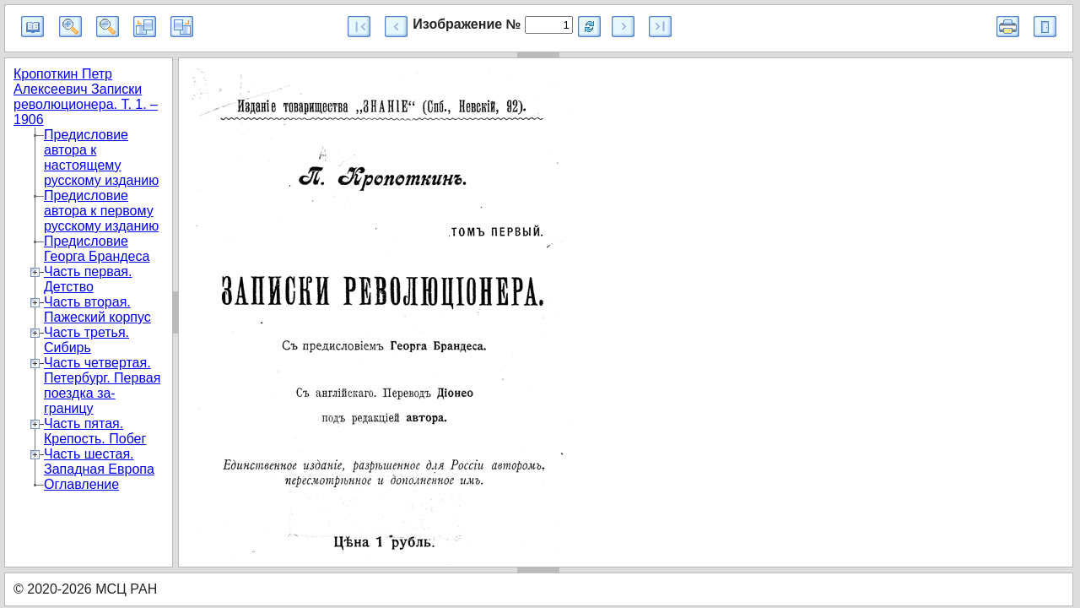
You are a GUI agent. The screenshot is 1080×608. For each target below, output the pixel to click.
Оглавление (81, 484)
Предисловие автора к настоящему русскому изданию (101, 157)
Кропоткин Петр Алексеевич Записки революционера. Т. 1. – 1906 (86, 97)
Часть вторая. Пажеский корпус (97, 309)
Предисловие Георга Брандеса (96, 248)
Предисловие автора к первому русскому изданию (101, 210)
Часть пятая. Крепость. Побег (95, 431)
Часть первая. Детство (88, 279)
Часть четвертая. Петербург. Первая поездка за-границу (102, 385)
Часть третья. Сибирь (86, 340)
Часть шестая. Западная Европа (99, 461)
